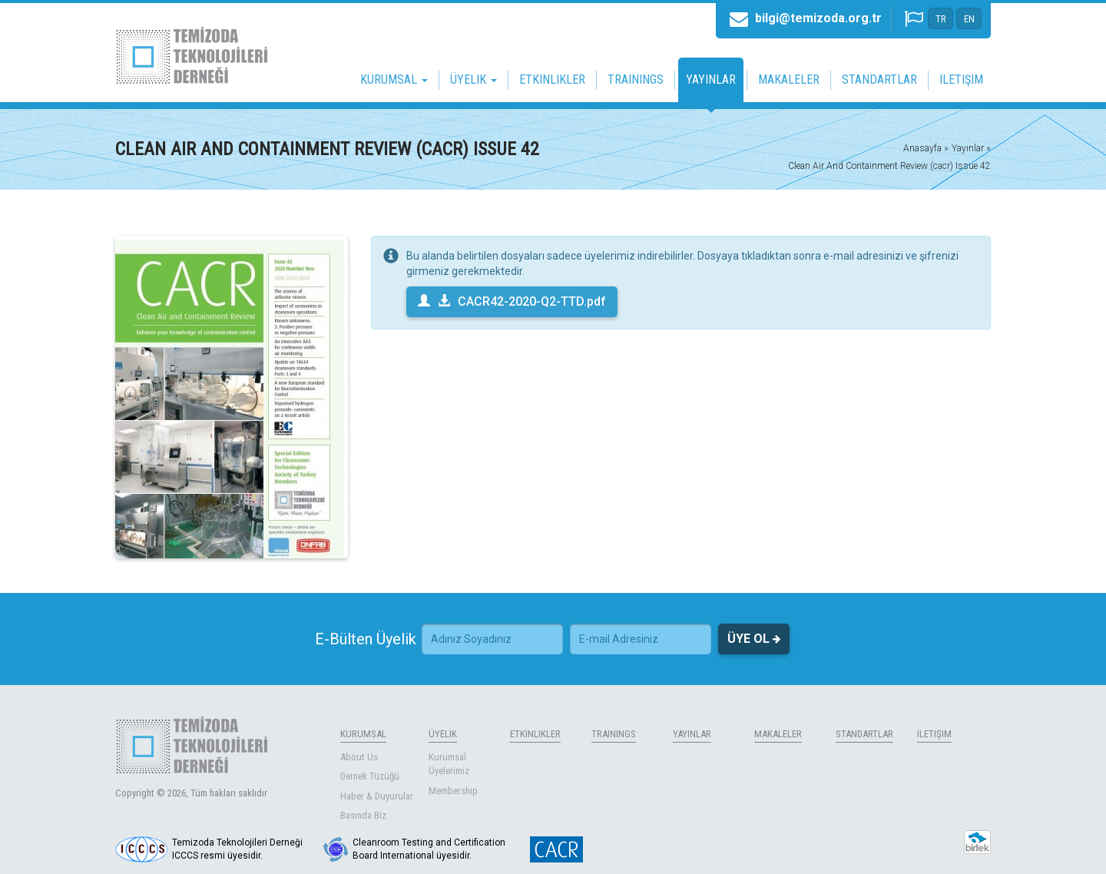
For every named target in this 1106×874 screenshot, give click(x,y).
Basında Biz (363, 815)
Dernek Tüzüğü (369, 776)
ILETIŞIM (961, 79)
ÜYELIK (443, 734)
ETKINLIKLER (552, 79)
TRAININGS (636, 79)
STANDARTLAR (879, 79)
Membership (453, 790)
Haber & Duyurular (376, 796)
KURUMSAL (363, 734)
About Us (359, 757)
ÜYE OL (753, 639)
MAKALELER (789, 79)
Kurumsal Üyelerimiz (449, 764)
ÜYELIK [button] (473, 79)
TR (940, 19)
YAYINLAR (711, 79)
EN (969, 19)
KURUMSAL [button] (394, 79)
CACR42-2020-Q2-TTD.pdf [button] (512, 301)
